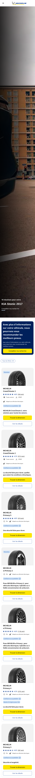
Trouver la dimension (17, 418)
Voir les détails (17, 424)
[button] (13, 394)
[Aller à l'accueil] (19, 3)
